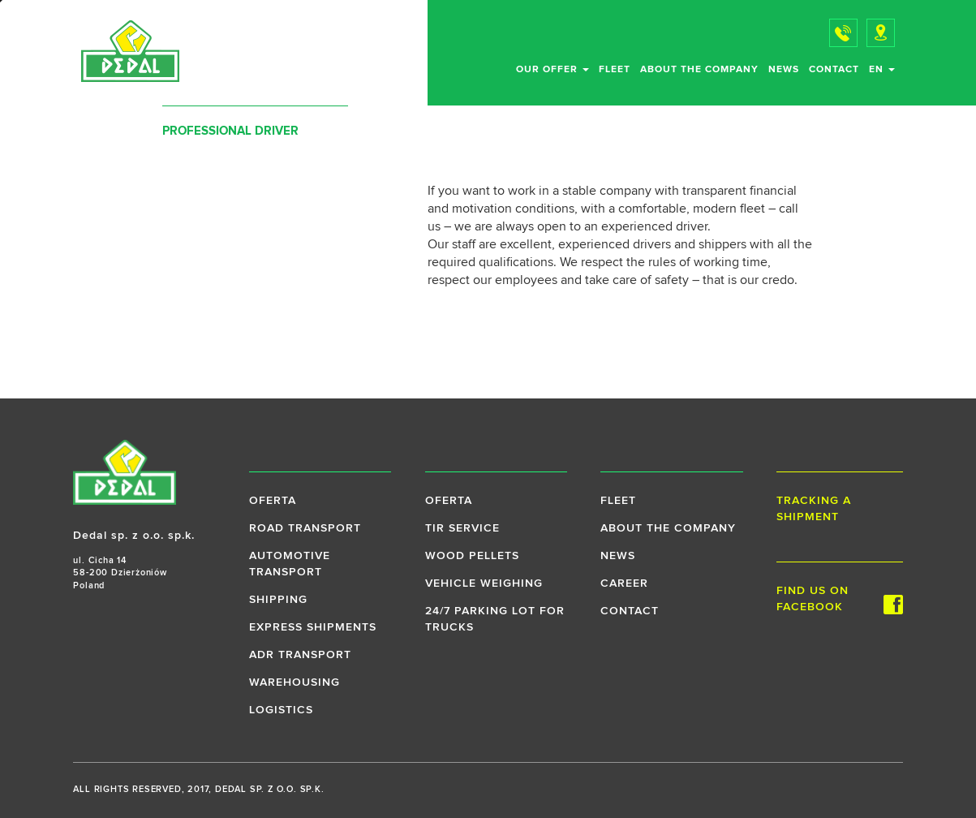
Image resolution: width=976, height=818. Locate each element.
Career (624, 583)
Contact (834, 70)
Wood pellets (472, 556)
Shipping (278, 599)
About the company (699, 70)
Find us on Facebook (839, 599)
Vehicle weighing (484, 583)
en (882, 70)
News (783, 70)
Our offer (552, 70)
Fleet (614, 70)
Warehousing (294, 682)
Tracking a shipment (813, 509)
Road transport (305, 528)
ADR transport (300, 655)
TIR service (462, 528)
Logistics (281, 710)
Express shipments (312, 627)
